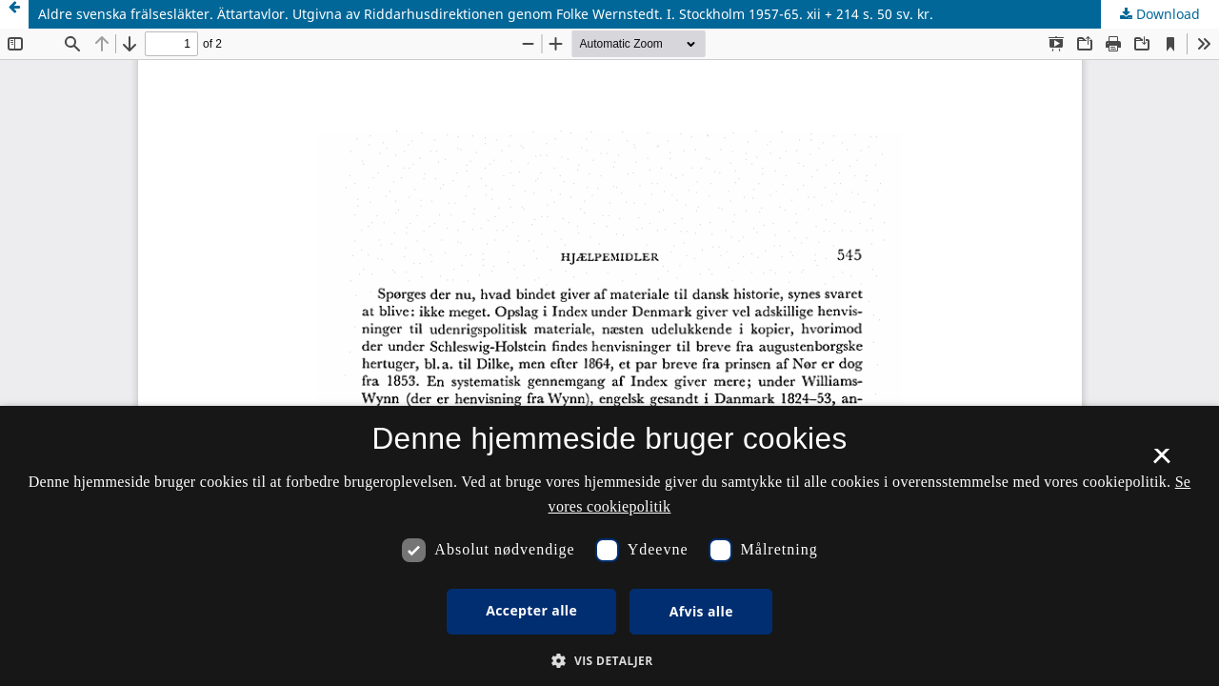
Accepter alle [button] (531, 610)
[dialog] (609, 546)
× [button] (1161, 462)
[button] (609, 661)
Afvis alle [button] (701, 611)
